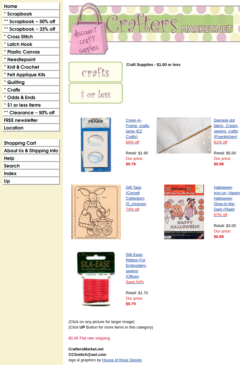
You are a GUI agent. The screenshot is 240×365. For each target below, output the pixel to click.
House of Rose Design (122, 360)
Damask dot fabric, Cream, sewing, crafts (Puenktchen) (226, 131)
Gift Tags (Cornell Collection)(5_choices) (136, 198)
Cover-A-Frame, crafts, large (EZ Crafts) (138, 131)
